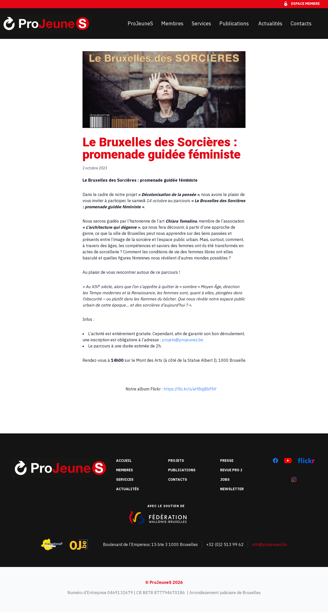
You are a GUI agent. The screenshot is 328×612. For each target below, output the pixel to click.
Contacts (301, 23)
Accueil (124, 460)
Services (201, 23)
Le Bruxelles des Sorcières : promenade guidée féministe (162, 148)
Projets (176, 460)
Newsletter (232, 489)
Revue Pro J (231, 470)
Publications (234, 23)
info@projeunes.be (269, 544)
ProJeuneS (140, 23)
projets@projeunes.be (182, 339)
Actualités (270, 23)
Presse (226, 460)
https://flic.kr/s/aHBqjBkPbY (190, 388)
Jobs (225, 479)
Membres (172, 23)
